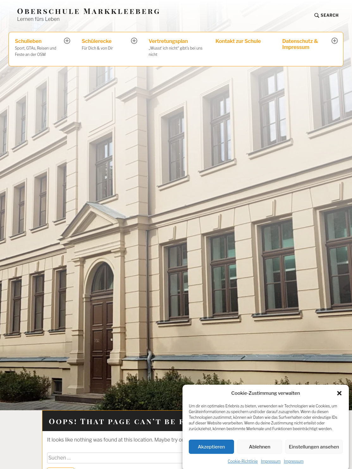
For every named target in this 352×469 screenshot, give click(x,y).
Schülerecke (107, 44)
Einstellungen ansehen (314, 452)
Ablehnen (259, 452)
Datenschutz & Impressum (300, 44)
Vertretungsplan (176, 48)
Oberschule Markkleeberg (89, 11)
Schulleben (40, 48)
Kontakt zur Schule (238, 41)
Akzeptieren (211, 452)
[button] (339, 399)
